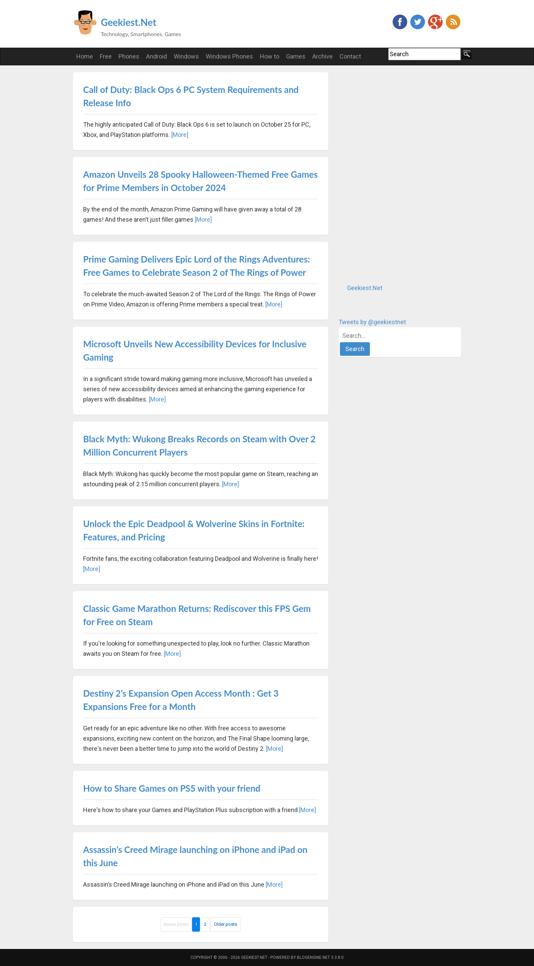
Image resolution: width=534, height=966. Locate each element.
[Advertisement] (390, 174)
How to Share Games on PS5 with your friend (172, 788)
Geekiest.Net (128, 22)
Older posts (225, 924)
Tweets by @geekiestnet (372, 322)
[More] (179, 134)
